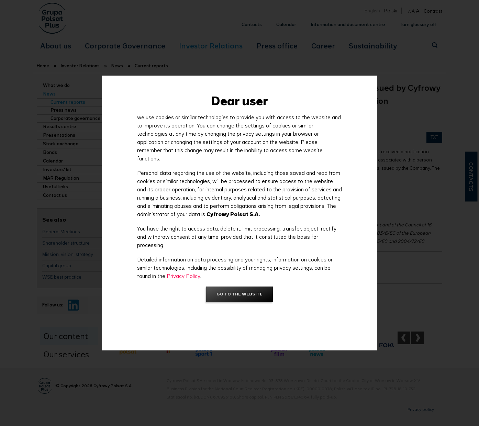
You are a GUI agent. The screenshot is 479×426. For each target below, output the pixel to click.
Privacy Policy (183, 276)
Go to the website (239, 294)
